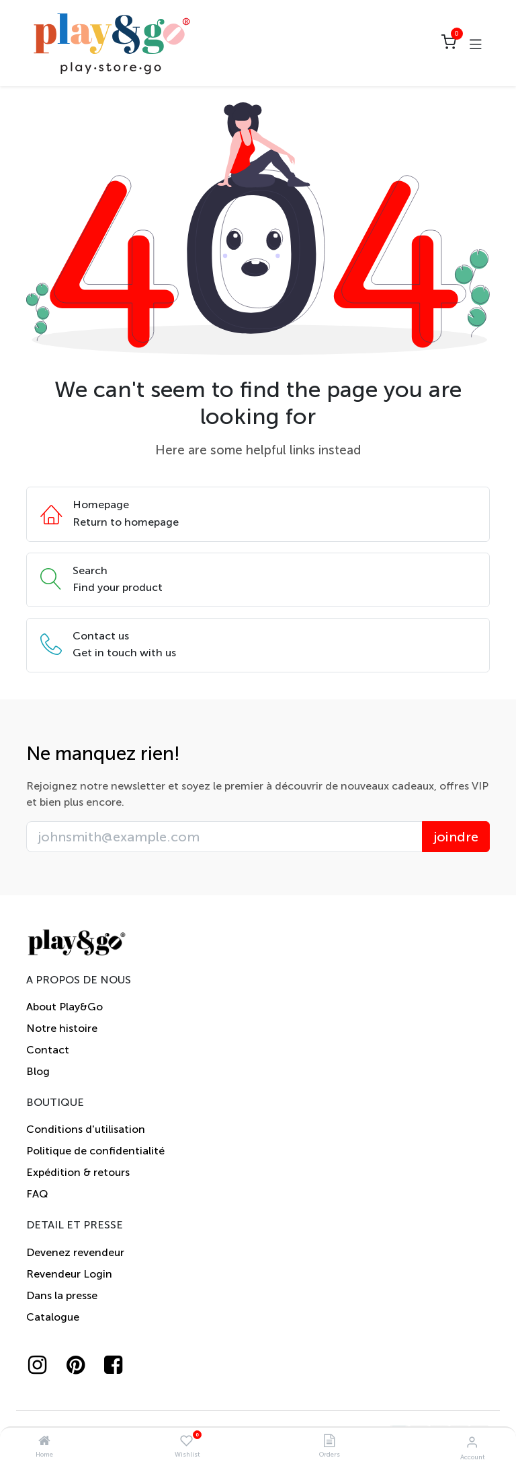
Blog (38, 1071)
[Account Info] (472, 1442)
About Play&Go (64, 1006)
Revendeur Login (69, 1273)
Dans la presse (61, 1295)
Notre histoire (61, 1028)
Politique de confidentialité (95, 1150)
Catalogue (52, 1317)
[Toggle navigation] (476, 43)
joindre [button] (455, 837)
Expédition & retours (78, 1172)
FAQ (37, 1193)
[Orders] (329, 1441)
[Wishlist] (186, 1441)
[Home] (44, 1441)
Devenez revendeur (75, 1252)
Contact (47, 1049)
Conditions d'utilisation (85, 1129)
